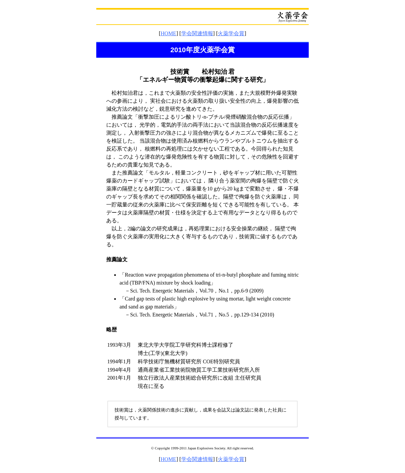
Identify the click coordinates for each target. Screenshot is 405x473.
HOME (168, 33)
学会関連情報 (197, 33)
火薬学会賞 (231, 33)
